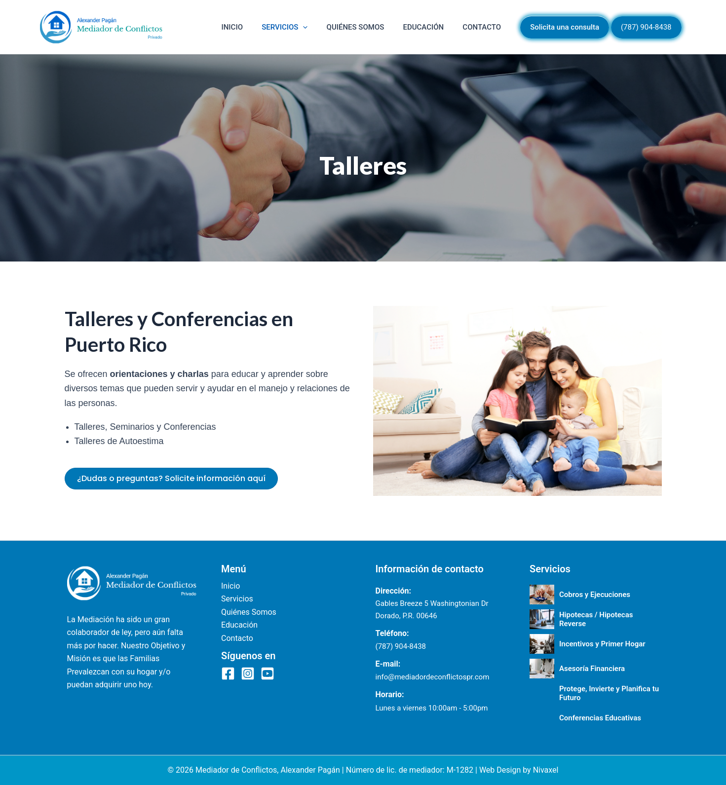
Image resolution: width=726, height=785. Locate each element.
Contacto (486, 27)
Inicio (277, 27)
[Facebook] (228, 673)
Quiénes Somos (380, 27)
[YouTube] (267, 673)
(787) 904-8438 (401, 646)
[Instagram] (248, 673)
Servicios (320, 27)
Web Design (500, 770)
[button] (338, 27)
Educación (438, 27)
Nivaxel (546, 770)
